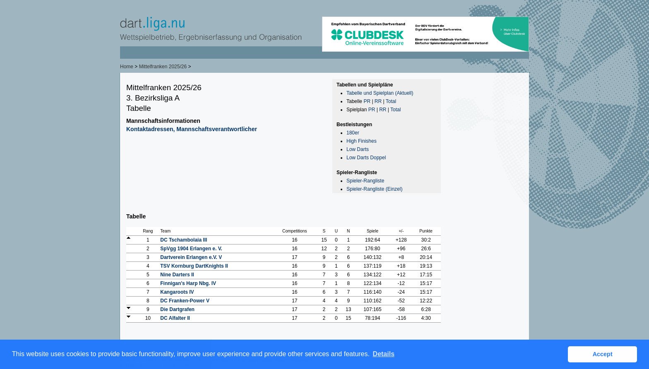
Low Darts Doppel (366, 158)
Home (126, 66)
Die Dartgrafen (177, 309)
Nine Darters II (177, 275)
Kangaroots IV (177, 292)
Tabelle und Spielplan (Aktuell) (379, 93)
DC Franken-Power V (184, 301)
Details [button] (383, 353)
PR (366, 101)
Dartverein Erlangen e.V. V (191, 257)
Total (391, 101)
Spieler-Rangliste (365, 181)
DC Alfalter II (175, 318)
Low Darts (357, 149)
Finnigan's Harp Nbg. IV (188, 283)
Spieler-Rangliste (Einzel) (374, 189)
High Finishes (361, 141)
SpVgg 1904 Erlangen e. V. (191, 249)
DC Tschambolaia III (183, 240)
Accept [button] (603, 354)
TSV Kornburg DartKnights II (194, 266)
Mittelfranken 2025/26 (163, 66)
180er (352, 133)
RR (378, 101)
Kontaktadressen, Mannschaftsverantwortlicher (191, 129)
